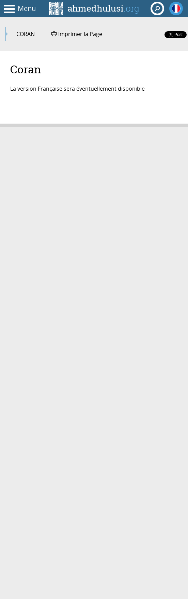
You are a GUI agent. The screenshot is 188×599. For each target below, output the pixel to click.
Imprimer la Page (76, 34)
